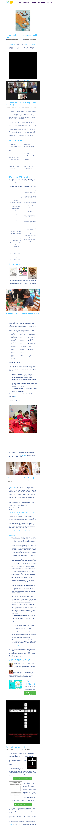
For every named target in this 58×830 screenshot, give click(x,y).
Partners (43, 2)
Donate (48, 2)
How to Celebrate (26, 2)
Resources (34, 2)
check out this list (22, 543)
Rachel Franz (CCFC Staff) (12, 39)
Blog (39, 2)
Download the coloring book (22, 804)
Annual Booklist (26, 80)
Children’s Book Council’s (30, 44)
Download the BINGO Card (30, 693)
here (15, 396)
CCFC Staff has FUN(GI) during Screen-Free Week (21, 103)
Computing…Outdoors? (15, 747)
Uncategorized (33, 39)
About (20, 2)
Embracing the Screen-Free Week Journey (22, 478)
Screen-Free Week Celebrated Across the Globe (22, 314)
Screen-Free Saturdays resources (21, 455)
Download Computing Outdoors (22, 778)
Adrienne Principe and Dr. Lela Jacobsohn (16, 480)
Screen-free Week (12, 487)
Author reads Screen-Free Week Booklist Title (22, 36)
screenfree (26, 39)
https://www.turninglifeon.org (26, 667)
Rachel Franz (10, 749)
